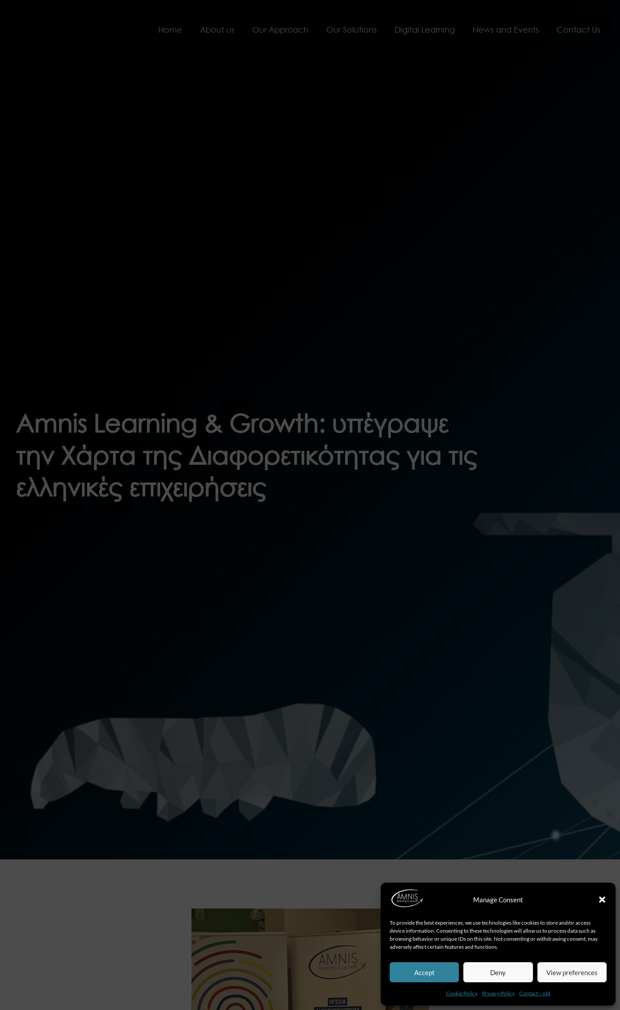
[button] (602, 899)
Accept (424, 972)
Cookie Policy (462, 993)
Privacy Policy (498, 993)
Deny (498, 972)
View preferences (572, 972)
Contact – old (534, 993)
